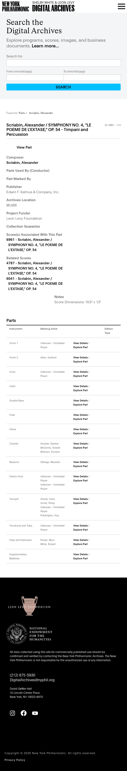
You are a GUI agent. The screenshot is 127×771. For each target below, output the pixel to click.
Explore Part (80, 347)
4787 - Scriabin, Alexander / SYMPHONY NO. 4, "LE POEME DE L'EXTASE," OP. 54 (34, 267)
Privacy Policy (15, 759)
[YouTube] (35, 713)
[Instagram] (12, 713)
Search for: (14, 56)
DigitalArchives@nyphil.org (32, 679)
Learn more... (45, 45)
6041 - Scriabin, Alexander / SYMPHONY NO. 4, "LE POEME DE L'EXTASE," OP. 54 (34, 283)
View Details (80, 342)
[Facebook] (23, 713)
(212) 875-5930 (22, 674)
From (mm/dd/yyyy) (19, 71)
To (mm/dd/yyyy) (74, 71)
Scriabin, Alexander (22, 162)
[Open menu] (121, 6)
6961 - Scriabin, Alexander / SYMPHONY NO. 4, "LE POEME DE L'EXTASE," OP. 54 (34, 244)
